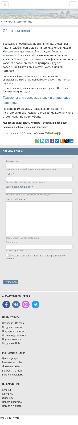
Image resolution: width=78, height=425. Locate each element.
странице (8, 83)
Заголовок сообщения (18, 186)
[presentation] (29, 272)
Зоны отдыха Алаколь (28, 59)
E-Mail (9, 174)
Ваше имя (11, 161)
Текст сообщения (15, 199)
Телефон (10, 242)
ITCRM (3, 418)
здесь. (27, 91)
